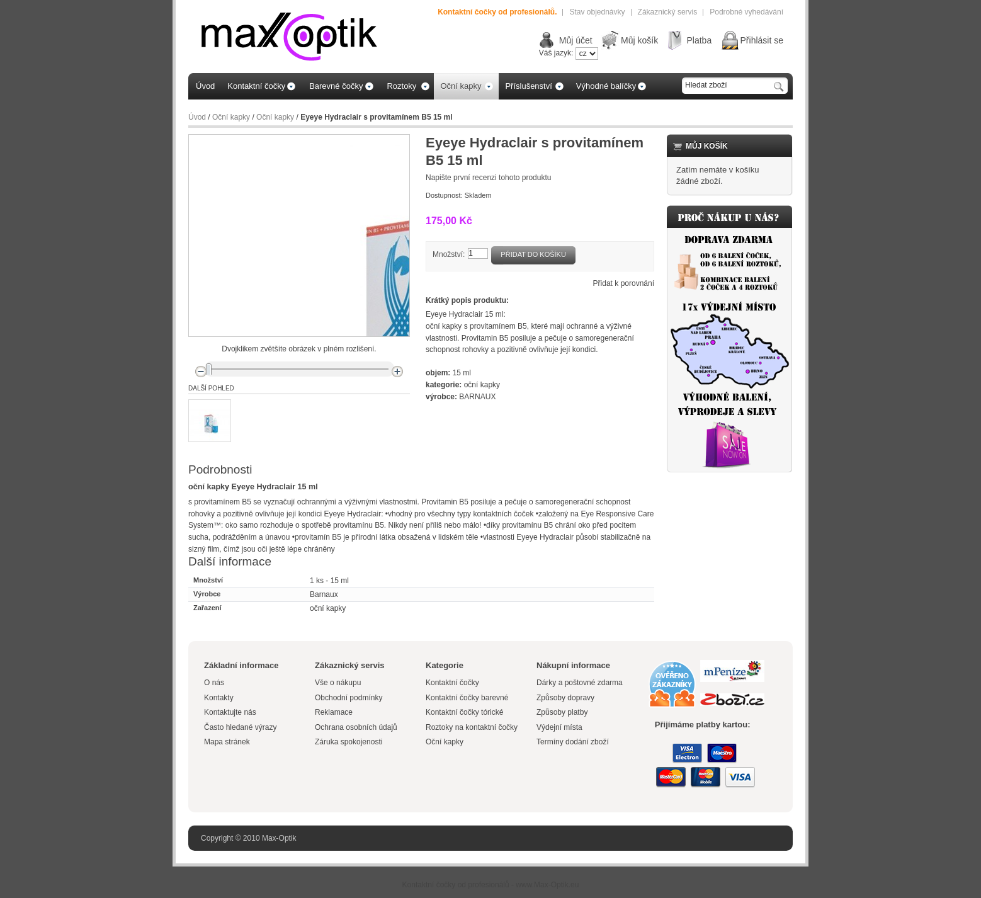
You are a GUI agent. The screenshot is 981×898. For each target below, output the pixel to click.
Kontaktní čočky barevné (467, 697)
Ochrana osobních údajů (356, 727)
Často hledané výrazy (240, 727)
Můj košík (639, 40)
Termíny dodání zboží (572, 741)
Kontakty (219, 697)
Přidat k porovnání (623, 283)
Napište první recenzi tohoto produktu (488, 177)
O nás (214, 682)
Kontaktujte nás (230, 712)
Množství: (449, 254)
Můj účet (576, 40)
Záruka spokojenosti (348, 741)
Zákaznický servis (668, 12)
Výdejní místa (559, 727)
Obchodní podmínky (348, 697)
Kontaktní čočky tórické (464, 712)
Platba (699, 40)
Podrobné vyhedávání (746, 12)
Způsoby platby (561, 712)
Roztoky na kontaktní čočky (472, 727)
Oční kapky (231, 117)
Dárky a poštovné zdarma (579, 682)
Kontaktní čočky (453, 682)
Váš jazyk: (556, 52)
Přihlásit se (761, 40)
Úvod (197, 117)
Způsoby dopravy (565, 697)
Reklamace (334, 712)
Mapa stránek (227, 741)
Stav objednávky (597, 12)
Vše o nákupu (338, 682)
